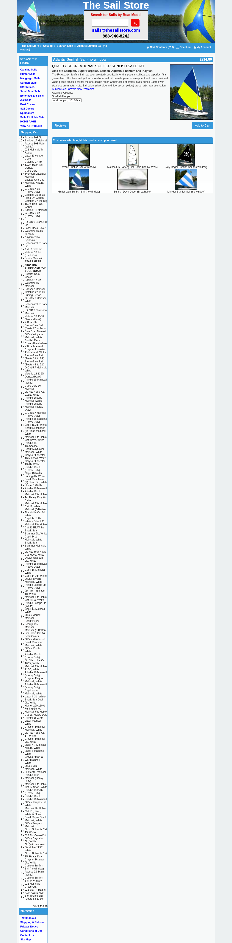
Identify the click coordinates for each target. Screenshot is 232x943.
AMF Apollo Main (34, 892)
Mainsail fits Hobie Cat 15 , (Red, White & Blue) (35, 811)
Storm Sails (27, 87)
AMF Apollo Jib (33, 249)
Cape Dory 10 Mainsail (33, 387)
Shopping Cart (29, 132)
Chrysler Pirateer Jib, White (34, 861)
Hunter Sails (27, 73)
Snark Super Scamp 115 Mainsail (32, 624)
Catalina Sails (28, 69)
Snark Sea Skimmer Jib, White (36, 532)
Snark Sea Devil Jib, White (34, 701)
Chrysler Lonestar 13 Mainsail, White (35, 351)
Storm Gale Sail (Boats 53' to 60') (34, 897)
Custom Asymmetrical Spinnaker (32, 237)
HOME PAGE (28, 121)
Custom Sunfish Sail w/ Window (34, 879)
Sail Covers (27, 108)
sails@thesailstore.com (116, 30)
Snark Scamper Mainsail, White (34, 644)
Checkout (183, 47)
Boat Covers (28, 104)
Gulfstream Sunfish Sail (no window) (79, 191)
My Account (202, 47)
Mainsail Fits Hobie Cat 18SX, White (36, 598)
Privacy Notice (29, 926)
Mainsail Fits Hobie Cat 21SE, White (36, 526)
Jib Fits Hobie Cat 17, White (35, 734)
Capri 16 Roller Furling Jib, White (35, 475)
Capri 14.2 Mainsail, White (33, 538)
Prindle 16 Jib (33, 796)
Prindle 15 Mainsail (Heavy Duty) (36, 420)
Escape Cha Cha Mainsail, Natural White (34, 182)
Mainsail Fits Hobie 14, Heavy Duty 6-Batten (36, 497)
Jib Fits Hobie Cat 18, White (35, 592)
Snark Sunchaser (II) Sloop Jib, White (36, 481)
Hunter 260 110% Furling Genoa (35, 707)
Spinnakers (27, 112)
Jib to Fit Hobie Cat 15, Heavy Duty (36, 855)
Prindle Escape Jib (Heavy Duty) (35, 586)
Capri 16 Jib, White (36, 424)
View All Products (31, 125)
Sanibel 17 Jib (33, 280)
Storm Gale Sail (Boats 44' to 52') (34, 363)
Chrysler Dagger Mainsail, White (34, 680)
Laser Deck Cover (35, 228)
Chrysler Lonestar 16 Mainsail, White (35, 457)
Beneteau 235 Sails (32, 95)
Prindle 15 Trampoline (31, 445)
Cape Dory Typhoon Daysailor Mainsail (35, 173)
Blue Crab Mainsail (36, 331)
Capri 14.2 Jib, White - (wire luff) (34, 520)
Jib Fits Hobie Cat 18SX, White (35, 662)
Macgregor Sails (30, 78)
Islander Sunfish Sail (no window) (186, 191)
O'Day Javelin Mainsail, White (33, 580)
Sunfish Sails (65, 45)
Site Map (25, 939)
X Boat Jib (31, 322)
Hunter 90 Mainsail (35, 772)
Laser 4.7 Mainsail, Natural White (36, 746)
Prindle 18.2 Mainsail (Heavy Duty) (34, 778)
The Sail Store (31, 45)
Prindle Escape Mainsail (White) (34, 399)
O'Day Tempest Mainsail (33, 825)
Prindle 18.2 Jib (34, 717)
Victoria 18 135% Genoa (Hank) (34, 375)
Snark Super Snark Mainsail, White (36, 819)
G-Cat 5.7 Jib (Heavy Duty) (32, 190)
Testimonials (28, 918)
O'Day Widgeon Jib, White (34, 559)
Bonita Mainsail (33, 258)
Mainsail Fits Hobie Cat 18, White (36, 505)
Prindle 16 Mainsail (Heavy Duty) (36, 674)
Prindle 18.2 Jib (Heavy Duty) (34, 792)
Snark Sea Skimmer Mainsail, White (35, 545)
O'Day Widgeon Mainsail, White (34, 336)
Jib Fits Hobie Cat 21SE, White (35, 393)
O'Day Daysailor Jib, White (34, 840)
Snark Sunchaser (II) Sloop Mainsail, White (35, 430)
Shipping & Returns (32, 922)
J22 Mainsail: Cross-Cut (32, 885)
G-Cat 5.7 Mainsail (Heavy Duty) (35, 414)
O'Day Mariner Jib (35, 639)
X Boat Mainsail (34, 346)
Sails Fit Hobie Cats (32, 117)
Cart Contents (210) (160, 47)
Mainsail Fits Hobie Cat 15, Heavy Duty (36, 713)
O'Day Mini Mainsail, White (33, 767)
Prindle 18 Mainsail (36, 488)
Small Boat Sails (30, 91)
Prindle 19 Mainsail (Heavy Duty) (36, 686)
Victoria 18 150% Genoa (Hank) (34, 318)
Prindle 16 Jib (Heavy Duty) (33, 656)
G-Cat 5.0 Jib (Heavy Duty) (32, 214)
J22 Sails (25, 100)
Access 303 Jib (33, 137)
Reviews (60, 125)
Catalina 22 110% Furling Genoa (35, 294)
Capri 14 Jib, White (36, 575)
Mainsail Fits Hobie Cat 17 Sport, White (36, 786)
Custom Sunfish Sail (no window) (34, 867)
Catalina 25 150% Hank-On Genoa (35, 196)
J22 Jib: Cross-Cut (35, 835)
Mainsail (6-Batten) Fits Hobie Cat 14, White (132, 167)
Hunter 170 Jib (33, 485)
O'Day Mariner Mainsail (33, 617)
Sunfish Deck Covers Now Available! (73, 89)
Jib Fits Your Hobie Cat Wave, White (35, 553)
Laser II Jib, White (35, 696)
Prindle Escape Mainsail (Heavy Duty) (34, 406)
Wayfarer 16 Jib (34, 231)
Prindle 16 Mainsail (36, 799)
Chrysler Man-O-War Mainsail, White (34, 759)
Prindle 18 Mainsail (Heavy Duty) (36, 565)
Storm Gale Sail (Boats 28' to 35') (34, 357)
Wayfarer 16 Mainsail (32, 285)
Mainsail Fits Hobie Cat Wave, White (36, 438)
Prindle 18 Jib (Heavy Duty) (33, 469)
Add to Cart (202, 125)
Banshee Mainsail (35, 289)
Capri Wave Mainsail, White (33, 692)
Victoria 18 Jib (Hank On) (33, 254)
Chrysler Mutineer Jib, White (35, 740)
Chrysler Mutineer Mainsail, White (35, 728)
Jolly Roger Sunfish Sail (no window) (186, 167)
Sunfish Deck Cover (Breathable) (132, 191)
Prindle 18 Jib (33, 491)
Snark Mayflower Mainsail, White (34, 451)
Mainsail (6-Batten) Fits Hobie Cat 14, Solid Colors (36, 633)
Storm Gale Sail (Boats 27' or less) (35, 327)
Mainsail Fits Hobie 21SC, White (36, 668)
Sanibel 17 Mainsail (36, 140)
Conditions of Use (31, 930)
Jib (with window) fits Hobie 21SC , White (34, 847)
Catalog (48, 45)
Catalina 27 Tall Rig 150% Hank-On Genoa (36, 203)
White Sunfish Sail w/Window (79, 167)
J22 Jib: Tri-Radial (35, 889)
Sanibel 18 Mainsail (36, 209)
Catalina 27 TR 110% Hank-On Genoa (33, 164)
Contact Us (27, 935)
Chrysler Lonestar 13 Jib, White (35, 463)
